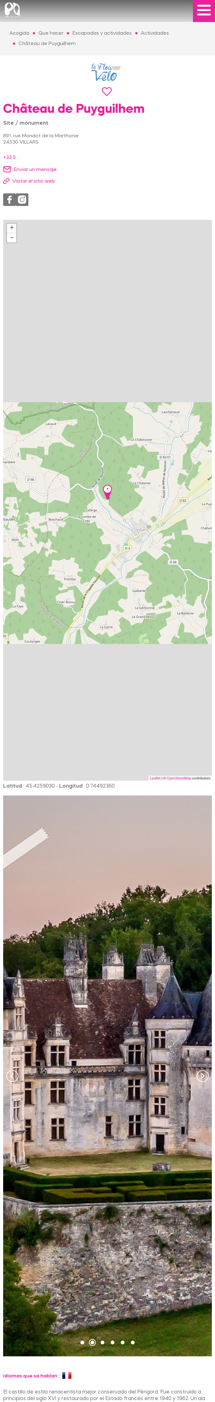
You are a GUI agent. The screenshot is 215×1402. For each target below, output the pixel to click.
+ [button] (12, 228)
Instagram (22, 199)
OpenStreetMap (179, 778)
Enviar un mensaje (35, 169)
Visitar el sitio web (33, 181)
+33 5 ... (11, 157)
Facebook (9, 199)
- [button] (11, 237)
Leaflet (155, 778)
